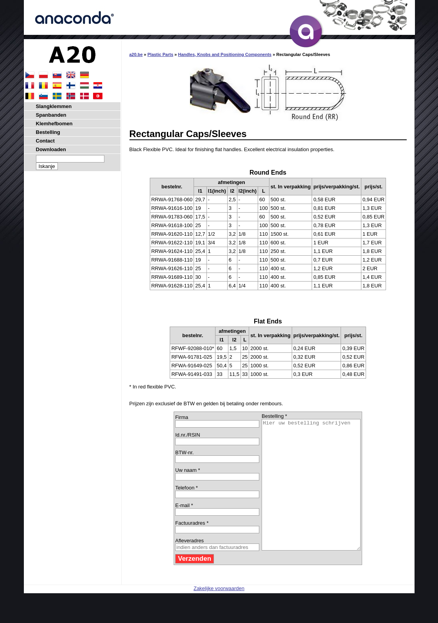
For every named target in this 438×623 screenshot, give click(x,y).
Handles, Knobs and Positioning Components (224, 54)
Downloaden (51, 149)
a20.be (136, 54)
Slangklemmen (54, 106)
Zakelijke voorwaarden (219, 614)
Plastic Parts (160, 54)
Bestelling (48, 132)
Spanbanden (51, 115)
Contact (45, 141)
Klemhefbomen (54, 123)
